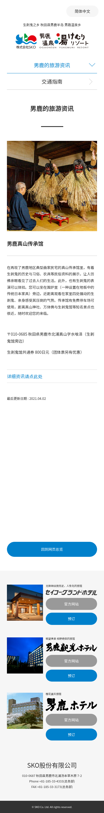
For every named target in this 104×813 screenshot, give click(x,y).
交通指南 (52, 81)
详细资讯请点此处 (24, 376)
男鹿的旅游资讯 (52, 65)
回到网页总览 (52, 549)
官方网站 (71, 604)
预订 (71, 618)
